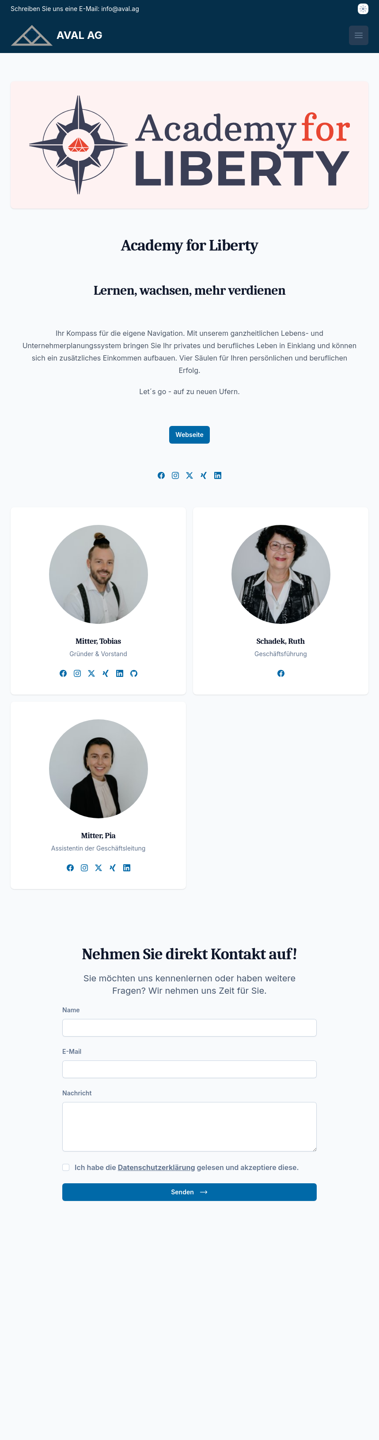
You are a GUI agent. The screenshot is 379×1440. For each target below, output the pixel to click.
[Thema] (363, 9)
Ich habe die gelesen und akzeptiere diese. (187, 1167)
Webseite (189, 434)
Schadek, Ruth (281, 641)
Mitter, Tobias (98, 641)
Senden (189, 1192)
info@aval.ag (120, 8)
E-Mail (71, 1051)
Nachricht (76, 1093)
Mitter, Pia (98, 835)
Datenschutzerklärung (156, 1167)
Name (71, 1010)
